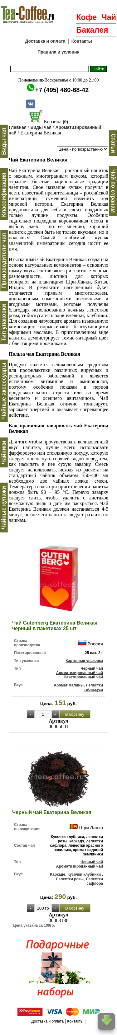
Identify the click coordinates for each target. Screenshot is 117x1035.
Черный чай (91, 668)
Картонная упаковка (84, 660)
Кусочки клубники (84, 874)
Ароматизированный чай (79, 673)
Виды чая (40, 127)
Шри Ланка (91, 827)
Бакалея (92, 30)
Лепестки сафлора (94, 881)
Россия (95, 643)
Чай (108, 17)
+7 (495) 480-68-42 (62, 90)
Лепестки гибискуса (93, 687)
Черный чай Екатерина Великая (51, 812)
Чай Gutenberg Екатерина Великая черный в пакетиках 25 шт (54, 625)
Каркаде (57, 874)
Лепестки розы (70, 879)
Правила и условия (58, 51)
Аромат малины (69, 685)
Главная (18, 127)
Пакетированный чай (83, 677)
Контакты (81, 41)
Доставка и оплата (45, 41)
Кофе (86, 17)
